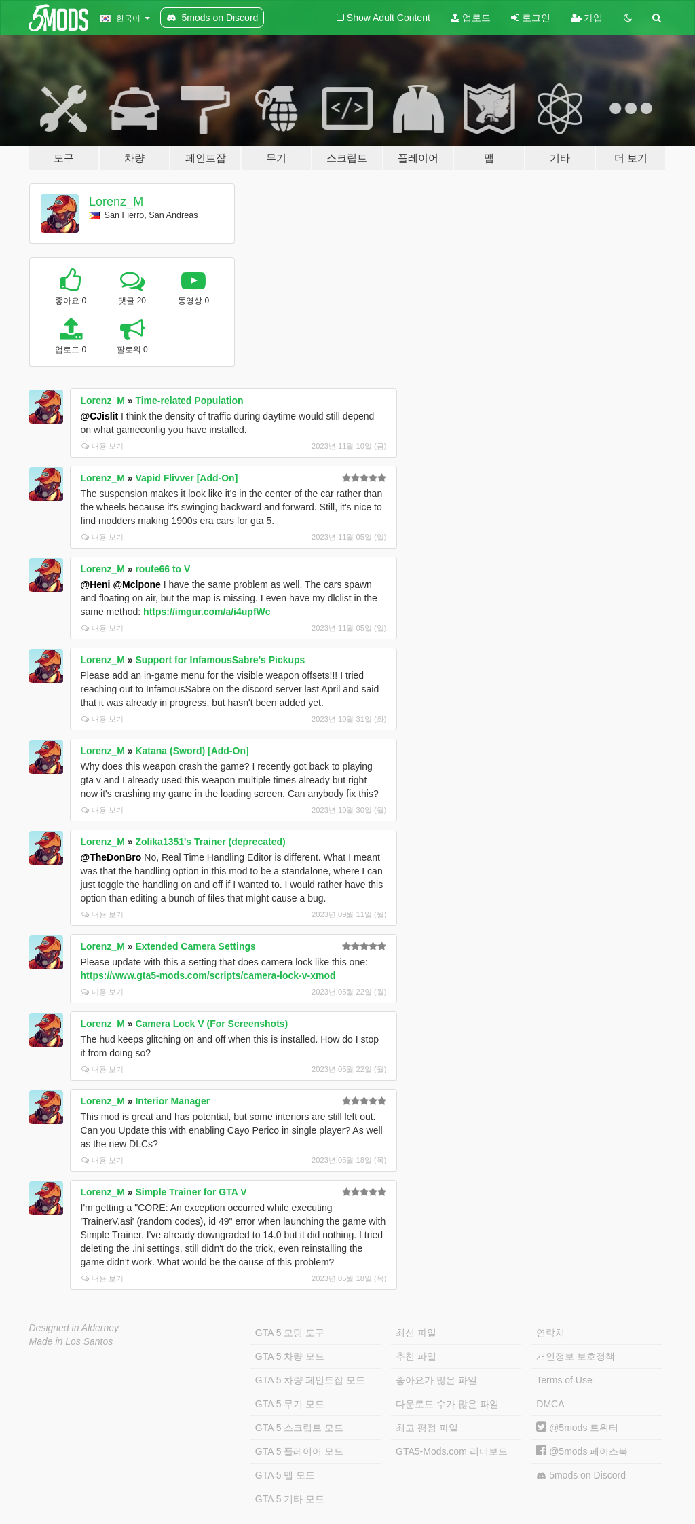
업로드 (471, 17)
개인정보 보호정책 (575, 1356)
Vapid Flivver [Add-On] (186, 477)
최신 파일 (416, 1332)
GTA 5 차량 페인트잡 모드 (310, 1380)
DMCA (550, 1403)
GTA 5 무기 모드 (289, 1403)
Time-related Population (189, 400)
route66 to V (162, 568)
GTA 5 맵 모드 (285, 1475)
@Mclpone (136, 584)
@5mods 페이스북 (582, 1451)
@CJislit (100, 416)
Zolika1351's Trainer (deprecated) (210, 841)
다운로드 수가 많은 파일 (447, 1403)
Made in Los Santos (71, 1341)
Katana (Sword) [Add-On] (191, 750)
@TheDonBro (111, 857)
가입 (587, 17)
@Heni (96, 584)
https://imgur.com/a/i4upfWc (206, 611)
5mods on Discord (581, 1475)
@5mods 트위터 (577, 1427)
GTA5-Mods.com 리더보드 (452, 1451)
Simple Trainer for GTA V (190, 1192)
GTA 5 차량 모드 (289, 1356)
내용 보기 (102, 446)
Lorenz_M (116, 201)
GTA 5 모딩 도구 (289, 1332)
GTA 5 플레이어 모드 (299, 1451)
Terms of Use (564, 1380)
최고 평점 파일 (427, 1427)
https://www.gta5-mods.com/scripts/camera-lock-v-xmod (208, 975)
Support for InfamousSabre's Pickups (220, 659)
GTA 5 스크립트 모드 (299, 1427)
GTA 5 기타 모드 (289, 1498)
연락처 (550, 1332)
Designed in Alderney (74, 1327)
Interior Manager (172, 1101)
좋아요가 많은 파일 (436, 1380)
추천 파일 (416, 1356)
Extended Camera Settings (195, 946)
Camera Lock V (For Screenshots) (211, 1023)
